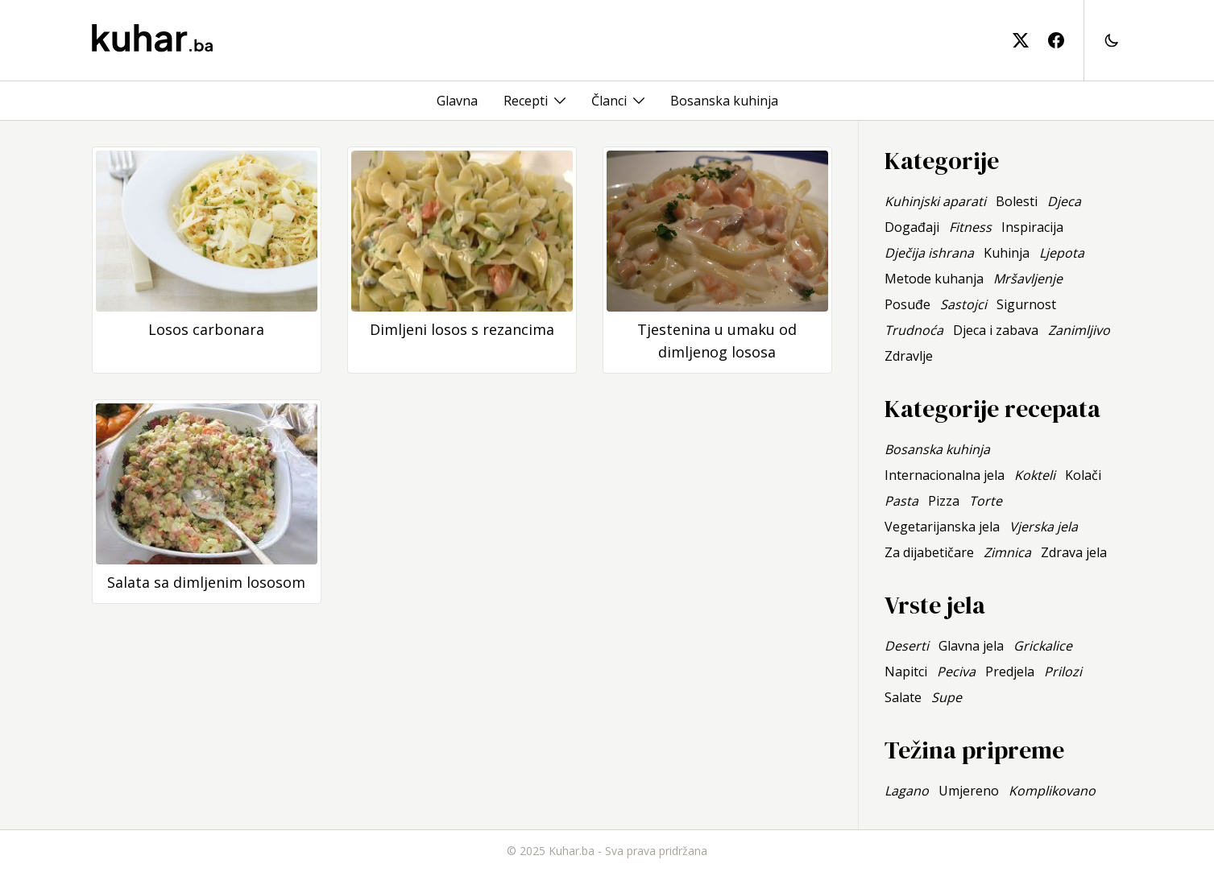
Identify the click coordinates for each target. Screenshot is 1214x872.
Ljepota (1061, 253)
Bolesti (1017, 201)
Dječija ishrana (929, 253)
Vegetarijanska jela (942, 526)
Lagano (907, 791)
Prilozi (1063, 671)
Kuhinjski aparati (935, 201)
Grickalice (1042, 646)
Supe (946, 697)
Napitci (906, 671)
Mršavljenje (1028, 278)
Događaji (912, 227)
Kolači (1083, 475)
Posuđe (907, 304)
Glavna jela (971, 646)
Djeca (1064, 201)
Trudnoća (914, 330)
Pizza (943, 501)
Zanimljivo (1079, 330)
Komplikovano (1052, 791)
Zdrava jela (1074, 552)
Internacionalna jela (945, 475)
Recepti (525, 101)
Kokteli (1034, 475)
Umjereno (968, 791)
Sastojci (963, 304)
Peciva (956, 671)
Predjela (1009, 671)
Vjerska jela (1043, 526)
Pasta (901, 501)
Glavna (457, 101)
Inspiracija (1032, 227)
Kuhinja (1007, 253)
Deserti (907, 646)
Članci (609, 101)
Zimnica (1007, 552)
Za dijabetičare (929, 552)
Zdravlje (909, 356)
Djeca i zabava (995, 330)
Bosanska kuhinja (724, 101)
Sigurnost (1026, 304)
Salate (903, 697)
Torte (985, 501)
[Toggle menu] (560, 100)
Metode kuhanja (934, 278)
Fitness (970, 227)
